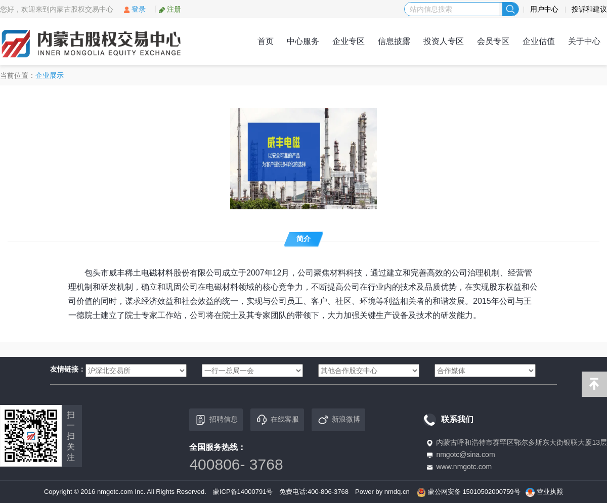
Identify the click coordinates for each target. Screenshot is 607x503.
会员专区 (493, 41)
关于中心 (584, 41)
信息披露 (394, 41)
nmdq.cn (397, 491)
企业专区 (348, 41)
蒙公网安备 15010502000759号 (474, 491)
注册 (169, 9)
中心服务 (303, 41)
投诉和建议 (589, 9)
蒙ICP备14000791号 (243, 491)
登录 (134, 9)
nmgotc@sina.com (465, 454)
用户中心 (544, 9)
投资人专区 (443, 41)
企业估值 (539, 41)
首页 (265, 41)
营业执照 (550, 491)
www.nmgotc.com (464, 467)
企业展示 (49, 75)
